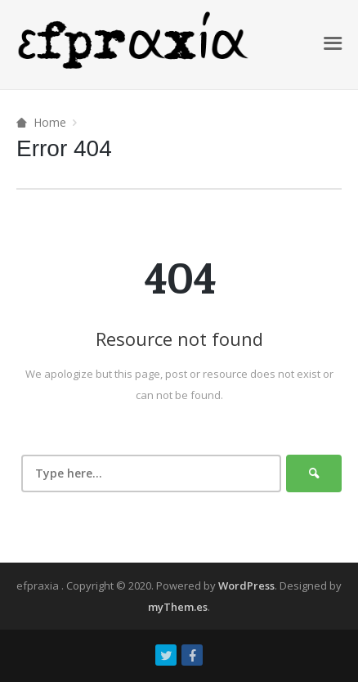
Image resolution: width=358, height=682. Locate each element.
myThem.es (178, 606)
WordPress (246, 585)
